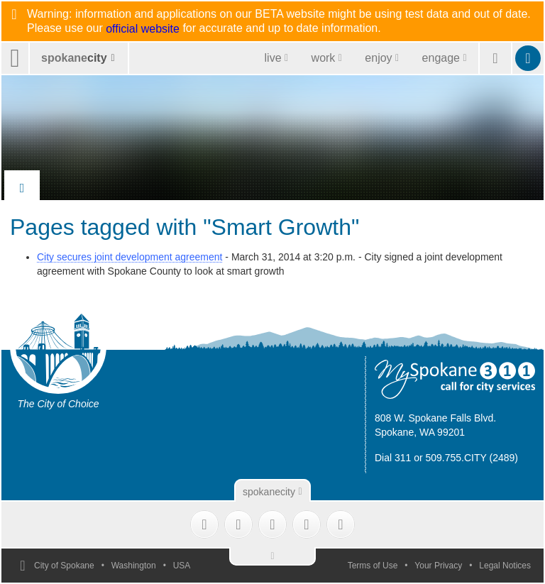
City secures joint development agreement (129, 257)
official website (143, 29)
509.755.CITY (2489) (472, 457)
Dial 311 (393, 457)
